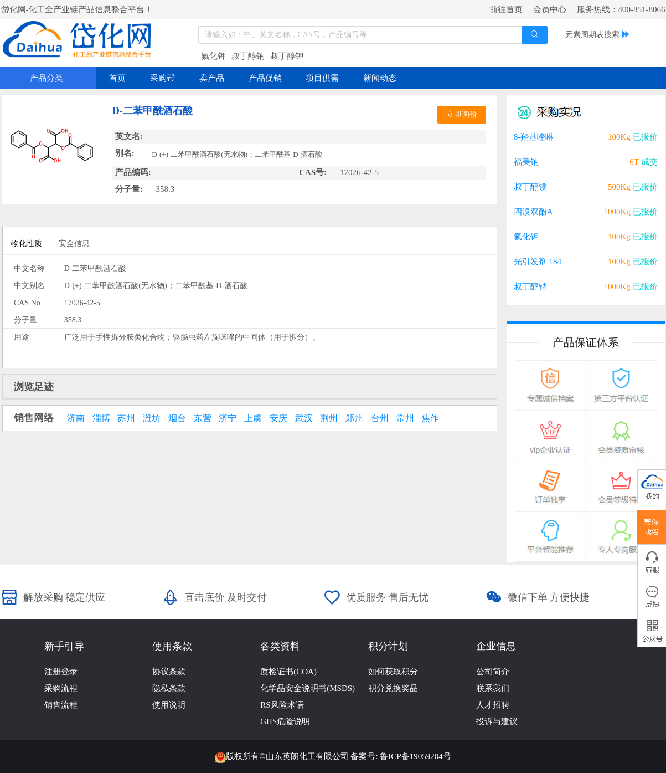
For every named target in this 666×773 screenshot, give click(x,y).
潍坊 (152, 418)
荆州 (329, 418)
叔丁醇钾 (286, 56)
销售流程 (61, 704)
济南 (76, 418)
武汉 (304, 418)
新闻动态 (379, 78)
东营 (202, 418)
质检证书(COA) (288, 671)
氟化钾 (213, 56)
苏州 (126, 418)
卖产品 (211, 78)
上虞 (253, 418)
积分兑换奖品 (393, 688)
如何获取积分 (393, 671)
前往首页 (506, 9)
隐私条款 (168, 688)
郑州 (354, 418)
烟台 (177, 418)
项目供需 (322, 78)
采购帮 (162, 78)
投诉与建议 (497, 721)
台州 (380, 418)
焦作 (430, 418)
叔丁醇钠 (248, 56)
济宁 (227, 418)
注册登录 (61, 671)
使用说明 (168, 704)
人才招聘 (492, 704)
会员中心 (549, 9)
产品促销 (265, 78)
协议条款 (168, 671)
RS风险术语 (281, 704)
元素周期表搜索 (592, 34)
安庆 (278, 418)
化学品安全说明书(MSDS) (307, 688)
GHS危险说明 (285, 721)
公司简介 (492, 671)
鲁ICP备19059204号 (415, 756)
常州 (405, 418)
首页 (117, 78)
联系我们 (492, 688)
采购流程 (61, 688)
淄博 (101, 418)
